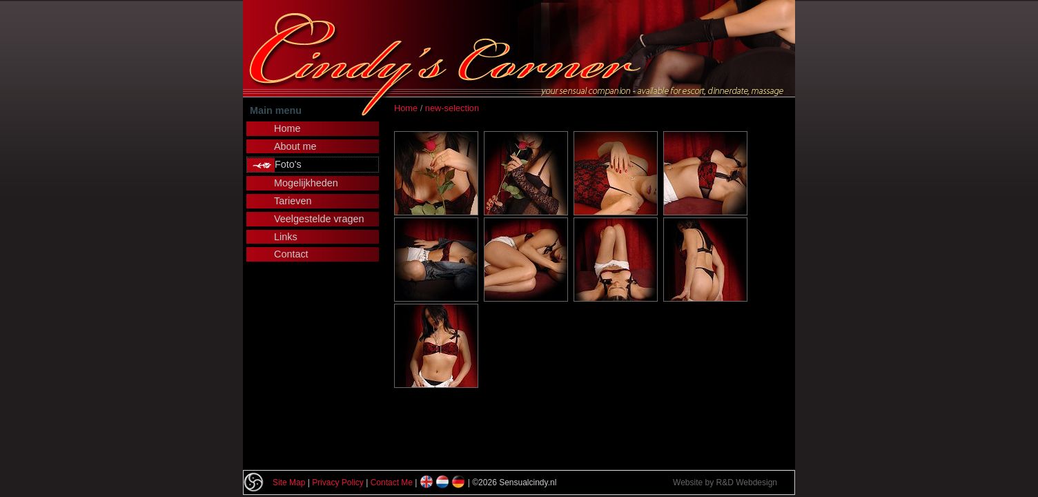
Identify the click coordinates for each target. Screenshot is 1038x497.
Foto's (288, 164)
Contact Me (392, 482)
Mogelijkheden (306, 182)
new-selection (452, 108)
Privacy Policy (338, 482)
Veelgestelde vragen (319, 218)
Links (285, 236)
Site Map (289, 482)
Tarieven (292, 200)
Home (406, 108)
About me (295, 146)
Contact (291, 254)
